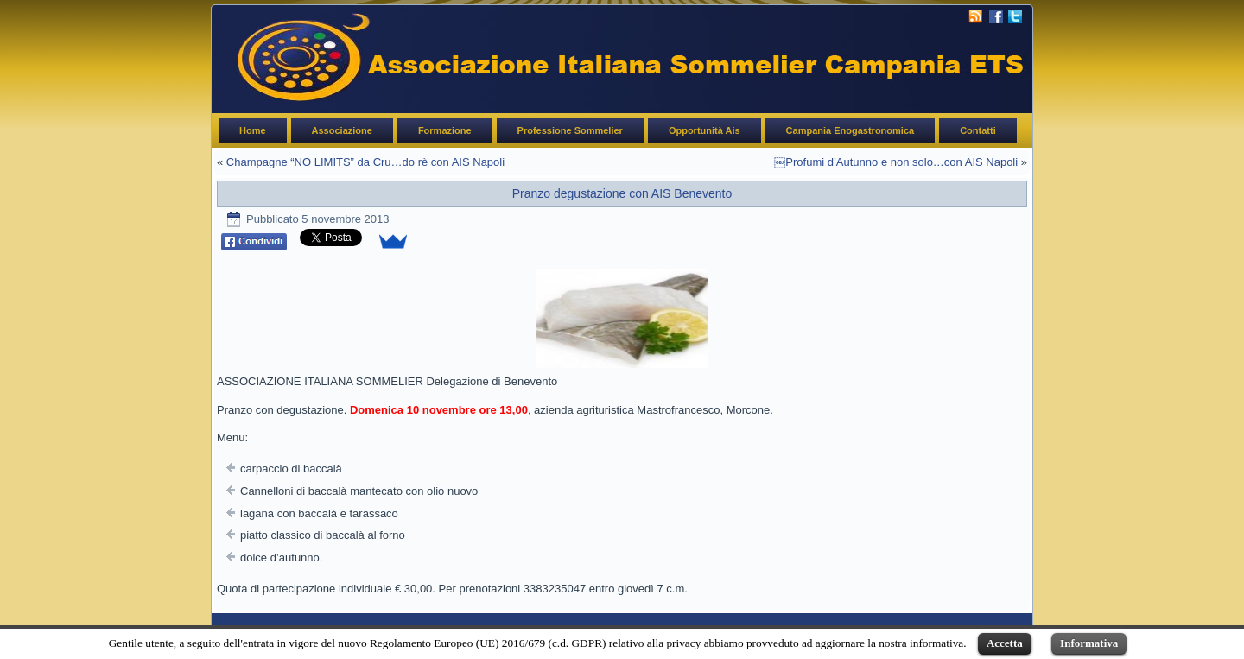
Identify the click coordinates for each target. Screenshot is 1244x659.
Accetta (1005, 643)
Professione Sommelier (570, 130)
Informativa (1089, 643)
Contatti (978, 130)
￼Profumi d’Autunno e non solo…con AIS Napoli (896, 161)
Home (252, 130)
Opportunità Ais (704, 130)
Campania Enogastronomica (850, 130)
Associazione (342, 130)
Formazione (445, 130)
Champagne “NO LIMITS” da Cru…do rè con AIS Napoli (365, 161)
